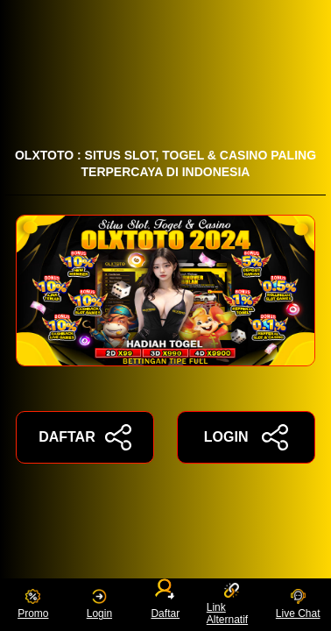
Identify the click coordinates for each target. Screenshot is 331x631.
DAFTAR (85, 437)
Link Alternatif (227, 604)
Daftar (165, 601)
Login (99, 604)
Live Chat (298, 604)
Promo (33, 604)
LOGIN (246, 437)
